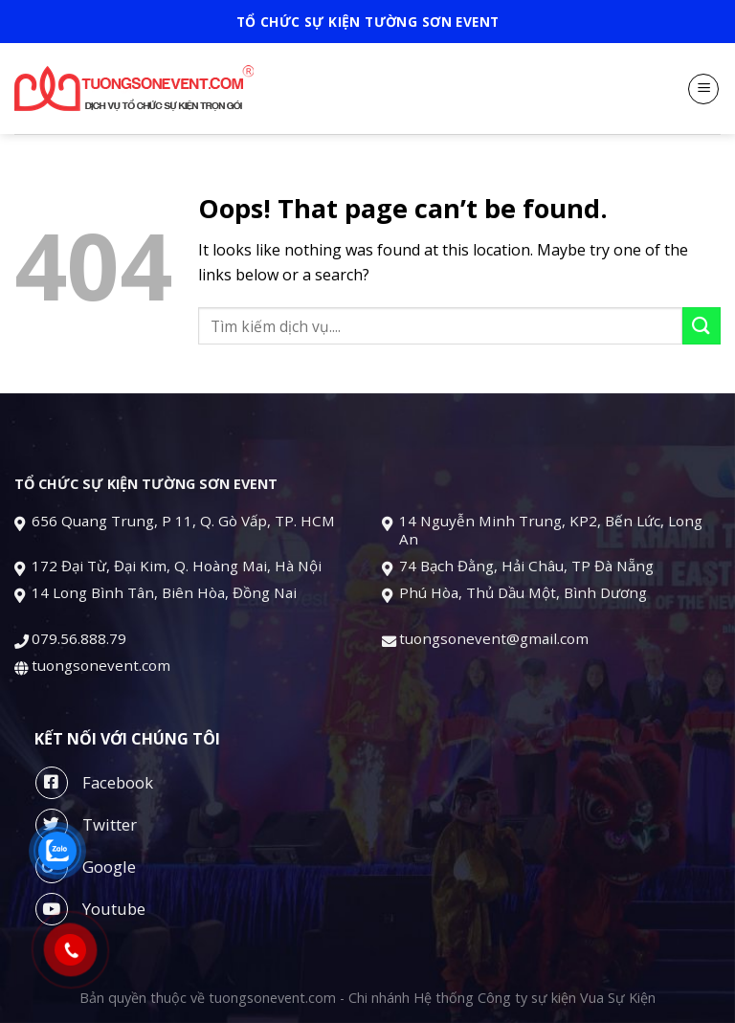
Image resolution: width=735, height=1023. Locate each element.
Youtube (90, 909)
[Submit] (701, 326)
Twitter (86, 825)
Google (85, 867)
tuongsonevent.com (101, 665)
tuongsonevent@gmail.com (495, 638)
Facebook (94, 783)
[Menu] (703, 89)
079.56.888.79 (79, 638)
